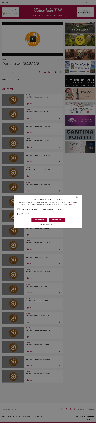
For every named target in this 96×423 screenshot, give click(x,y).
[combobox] (77, 197)
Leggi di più (71, 204)
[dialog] (48, 211)
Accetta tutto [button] (39, 220)
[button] (48, 225)
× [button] (79, 197)
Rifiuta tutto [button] (56, 220)
